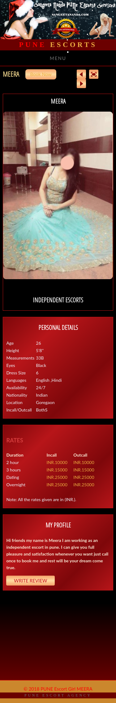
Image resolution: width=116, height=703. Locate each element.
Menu (58, 58)
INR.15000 (57, 469)
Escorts (58, 45)
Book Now (40, 74)
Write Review (30, 580)
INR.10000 (57, 462)
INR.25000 (57, 477)
